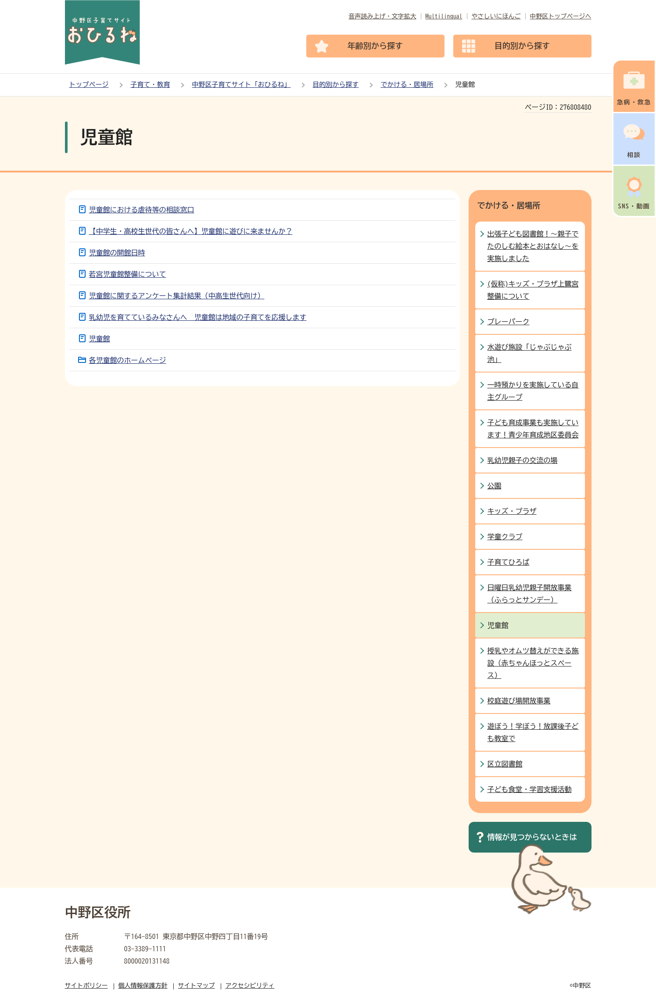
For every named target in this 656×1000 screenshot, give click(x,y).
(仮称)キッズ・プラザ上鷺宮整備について (533, 290)
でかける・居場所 (407, 84)
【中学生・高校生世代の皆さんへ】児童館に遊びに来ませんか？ (191, 231)
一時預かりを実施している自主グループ (533, 391)
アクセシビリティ (250, 985)
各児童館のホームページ (127, 360)
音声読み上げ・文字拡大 (382, 16)
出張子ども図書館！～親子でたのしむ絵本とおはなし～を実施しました (533, 246)
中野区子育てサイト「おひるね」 (241, 84)
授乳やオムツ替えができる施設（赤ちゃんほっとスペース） (533, 663)
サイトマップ (196, 985)
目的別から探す (336, 84)
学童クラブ (505, 536)
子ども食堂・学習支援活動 (530, 789)
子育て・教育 (150, 84)
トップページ (89, 84)
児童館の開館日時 (117, 252)
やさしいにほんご (496, 16)
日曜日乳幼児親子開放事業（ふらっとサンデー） (530, 593)
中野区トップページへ (560, 16)
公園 (495, 485)
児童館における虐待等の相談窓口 (141, 209)
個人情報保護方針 (143, 985)
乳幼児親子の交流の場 (523, 460)
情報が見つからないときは (532, 837)
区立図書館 (505, 763)
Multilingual (444, 16)
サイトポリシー (86, 985)
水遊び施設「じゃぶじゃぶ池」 (530, 353)
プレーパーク (509, 321)
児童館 (99, 338)
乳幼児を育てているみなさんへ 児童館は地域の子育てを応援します (198, 317)
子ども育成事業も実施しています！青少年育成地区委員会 (533, 428)
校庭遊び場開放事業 (519, 700)
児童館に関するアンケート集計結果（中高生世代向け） (177, 295)
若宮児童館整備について (127, 274)
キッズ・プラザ (512, 511)
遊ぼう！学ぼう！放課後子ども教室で (533, 732)
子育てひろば (509, 562)
